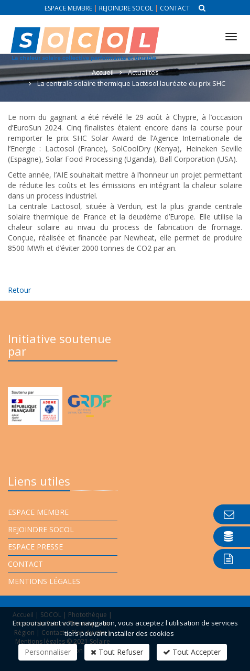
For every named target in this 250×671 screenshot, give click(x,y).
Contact (175, 8)
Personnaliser (48, 652)
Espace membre (68, 8)
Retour (19, 290)
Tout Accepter (192, 652)
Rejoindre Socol (126, 8)
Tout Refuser (117, 652)
